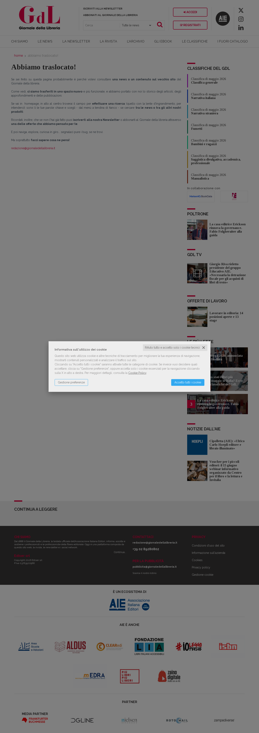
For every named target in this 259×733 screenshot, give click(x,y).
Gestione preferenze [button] (71, 382)
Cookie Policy (137, 372)
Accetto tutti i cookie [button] (187, 382)
